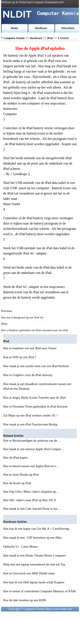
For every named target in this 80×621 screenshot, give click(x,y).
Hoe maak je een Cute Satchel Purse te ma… (32, 508)
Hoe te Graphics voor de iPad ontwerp (27, 375)
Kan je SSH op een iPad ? (19, 357)
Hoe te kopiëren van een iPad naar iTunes (30, 348)
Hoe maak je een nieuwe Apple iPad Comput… (33, 449)
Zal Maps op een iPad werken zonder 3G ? (30, 415)
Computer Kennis (14, 38)
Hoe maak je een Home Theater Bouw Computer (34, 555)
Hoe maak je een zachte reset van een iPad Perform (36, 366)
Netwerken (67, 28)
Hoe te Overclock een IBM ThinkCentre (29, 573)
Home (14, 28)
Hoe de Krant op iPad (17, 483)
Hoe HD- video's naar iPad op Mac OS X (30, 500)
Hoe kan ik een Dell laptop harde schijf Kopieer (33, 582)
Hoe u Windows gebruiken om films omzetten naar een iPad (34, 330)
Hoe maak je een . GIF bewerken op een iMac (32, 537)
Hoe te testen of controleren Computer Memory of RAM (39, 591)
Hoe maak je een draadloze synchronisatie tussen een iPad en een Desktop (37, 386)
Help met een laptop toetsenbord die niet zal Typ (34, 564)
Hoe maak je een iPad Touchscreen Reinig (30, 424)
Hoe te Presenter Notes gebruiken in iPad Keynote (35, 406)
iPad (49, 38)
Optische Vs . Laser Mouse (20, 546)
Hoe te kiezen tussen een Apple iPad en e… (31, 466)
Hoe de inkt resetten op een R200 (24, 600)
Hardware (41, 28)
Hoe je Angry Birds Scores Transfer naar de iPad (34, 397)
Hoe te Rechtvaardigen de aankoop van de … (32, 440)
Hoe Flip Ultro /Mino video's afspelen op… (31, 491)
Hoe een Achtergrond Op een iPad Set (22, 317)
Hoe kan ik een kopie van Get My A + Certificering (36, 528)
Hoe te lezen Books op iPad (21, 474)
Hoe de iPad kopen (15, 457)
